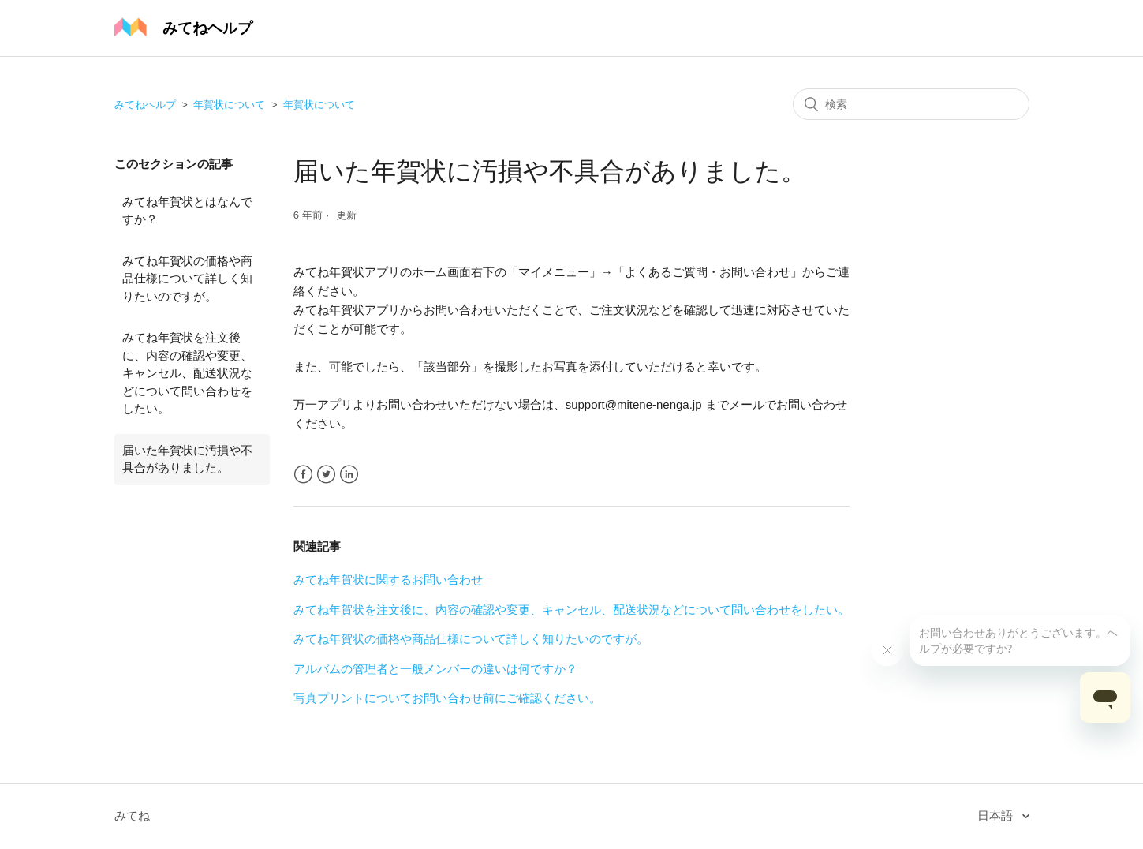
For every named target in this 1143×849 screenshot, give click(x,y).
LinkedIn (349, 474)
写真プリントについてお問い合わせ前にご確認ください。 (447, 698)
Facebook (303, 474)
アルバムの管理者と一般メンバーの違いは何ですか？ (435, 668)
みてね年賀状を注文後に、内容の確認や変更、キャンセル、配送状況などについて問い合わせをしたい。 (187, 373)
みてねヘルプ (145, 104)
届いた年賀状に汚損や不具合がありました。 (187, 459)
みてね (132, 815)
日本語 (996, 815)
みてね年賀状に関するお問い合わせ (388, 579)
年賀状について (229, 104)
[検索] (911, 104)
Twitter (326, 474)
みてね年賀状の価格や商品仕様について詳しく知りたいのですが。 (187, 278)
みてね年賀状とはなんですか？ (187, 210)
